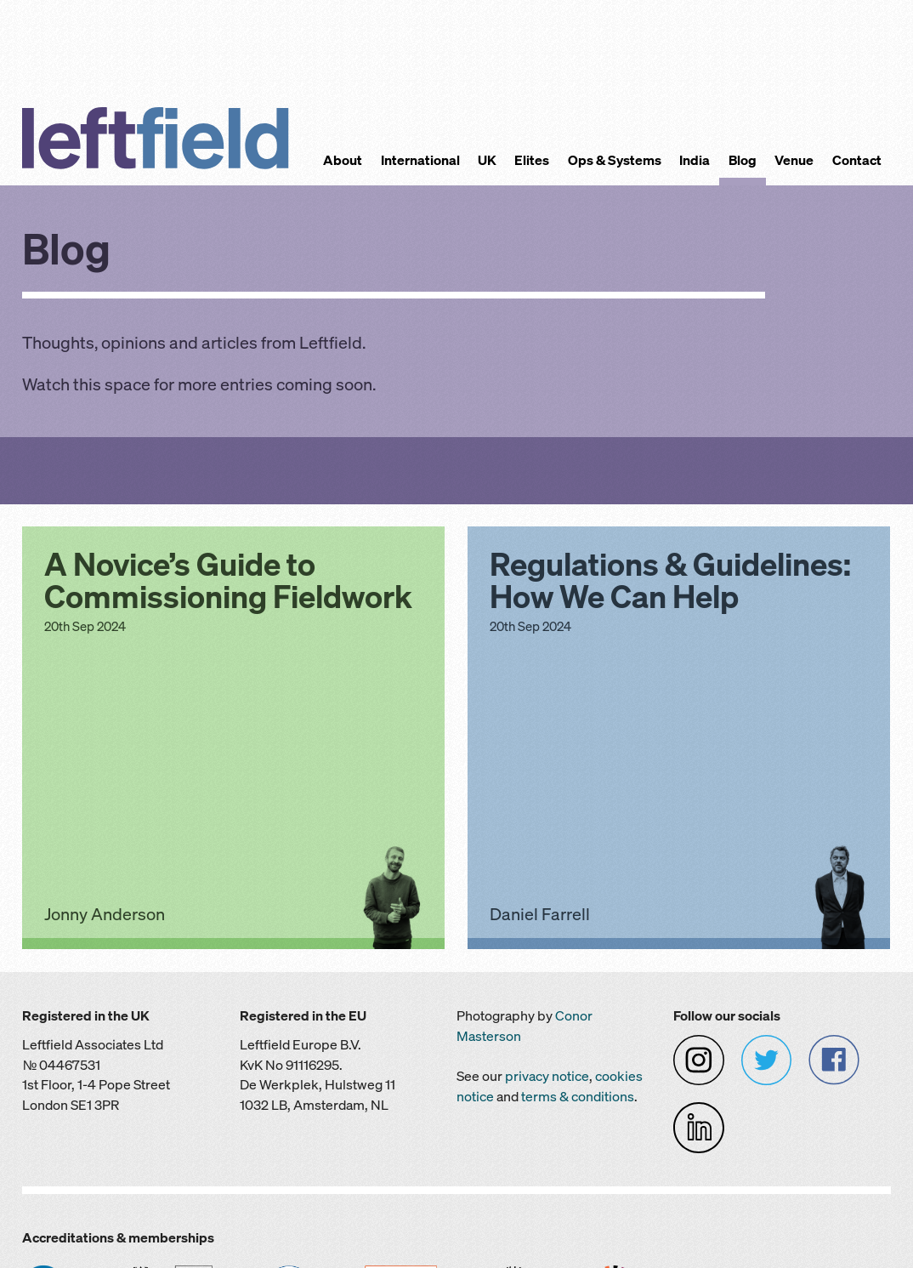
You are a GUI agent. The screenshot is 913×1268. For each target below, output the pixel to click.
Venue (794, 160)
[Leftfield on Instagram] (698, 1059)
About (342, 160)
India (694, 160)
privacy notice (547, 1076)
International (420, 160)
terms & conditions (577, 1097)
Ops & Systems (614, 160)
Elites (531, 160)
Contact (857, 160)
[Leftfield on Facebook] (833, 1059)
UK (487, 160)
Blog (743, 160)
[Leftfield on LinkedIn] (698, 1126)
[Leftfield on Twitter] (766, 1059)
